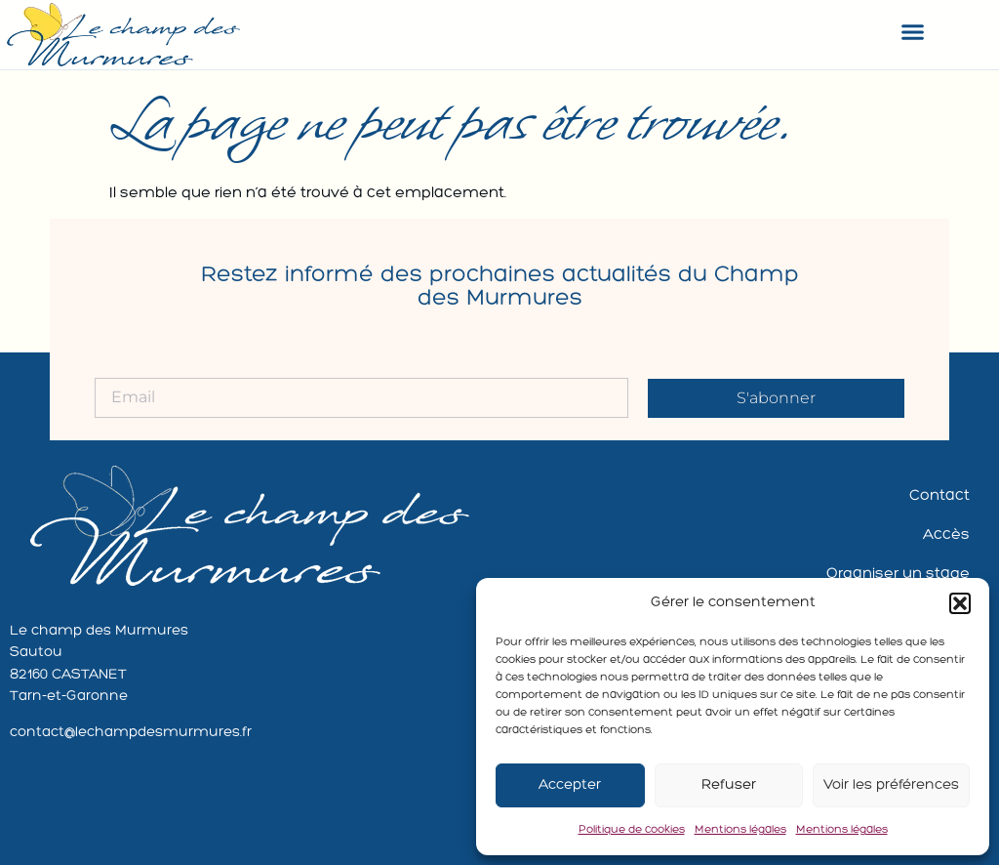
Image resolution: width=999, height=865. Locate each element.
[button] (960, 603)
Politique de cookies (632, 830)
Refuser (728, 785)
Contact (939, 496)
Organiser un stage (898, 574)
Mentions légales (740, 830)
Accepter (570, 785)
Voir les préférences (891, 785)
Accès (946, 535)
